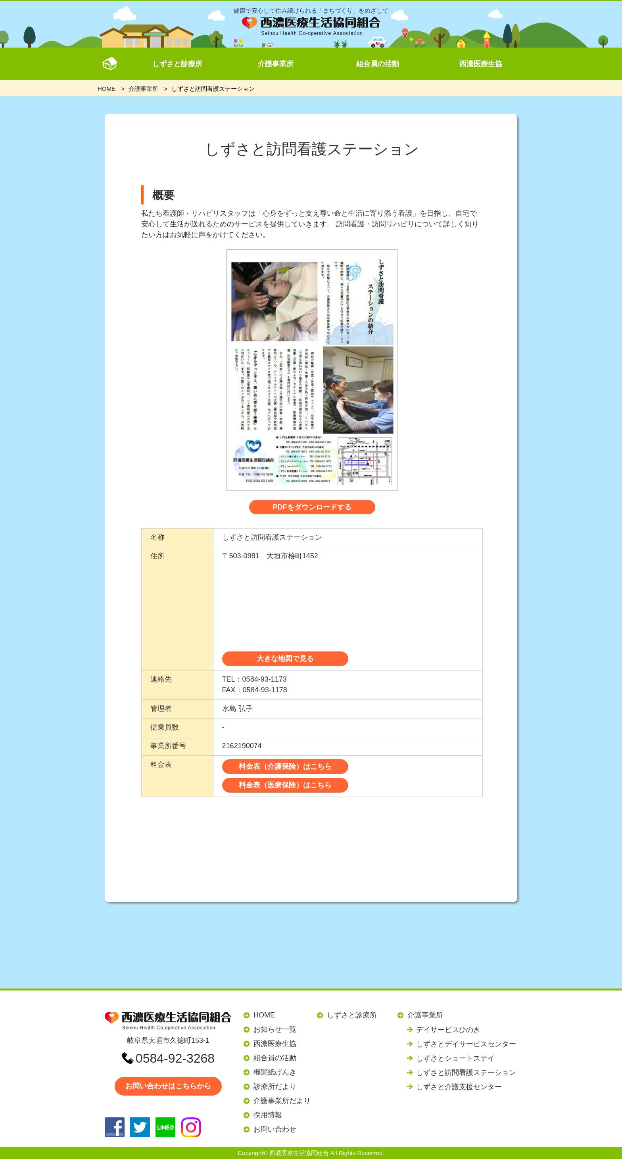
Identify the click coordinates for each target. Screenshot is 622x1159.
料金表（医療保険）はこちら (285, 785)
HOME (264, 1015)
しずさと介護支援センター (459, 1087)
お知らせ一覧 (274, 1029)
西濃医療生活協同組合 (299, 1152)
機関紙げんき (274, 1072)
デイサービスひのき (448, 1030)
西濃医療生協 (480, 64)
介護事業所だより (282, 1101)
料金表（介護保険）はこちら (285, 766)
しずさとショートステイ (455, 1058)
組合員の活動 (377, 64)
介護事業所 (276, 64)
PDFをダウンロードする (312, 507)
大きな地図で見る (285, 659)
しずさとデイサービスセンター (466, 1044)
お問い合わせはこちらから (168, 1086)
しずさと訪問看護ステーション (466, 1073)
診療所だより (274, 1086)
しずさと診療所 (177, 64)
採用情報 (267, 1115)
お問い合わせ (274, 1129)
